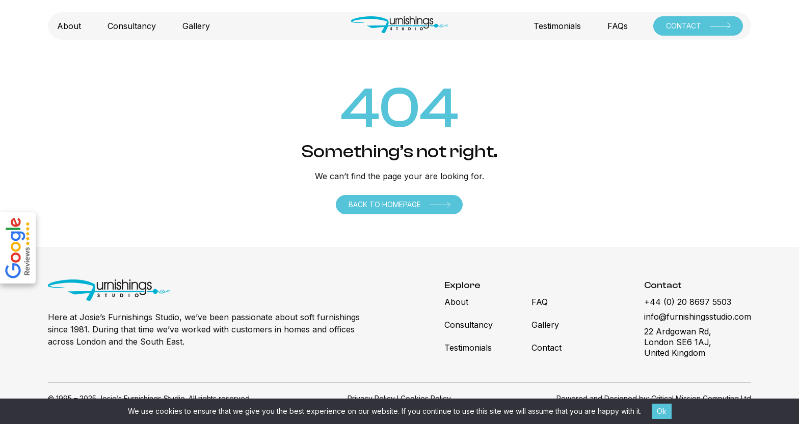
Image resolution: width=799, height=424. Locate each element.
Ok (662, 411)
